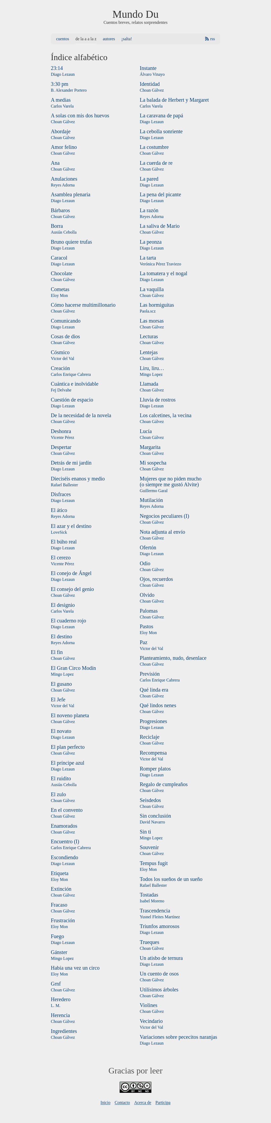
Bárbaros (60, 210)
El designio (63, 605)
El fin (57, 652)
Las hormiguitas (157, 305)
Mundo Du (135, 14)
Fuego (57, 936)
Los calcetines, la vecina (165, 415)
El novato (61, 731)
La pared (149, 179)
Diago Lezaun (63, 74)
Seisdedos (150, 800)
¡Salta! (126, 39)
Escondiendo (64, 857)
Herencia (60, 1015)
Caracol (59, 258)
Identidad (150, 84)
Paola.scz (148, 311)
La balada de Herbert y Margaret (174, 100)
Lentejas (149, 352)
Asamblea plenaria (70, 194)
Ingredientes (64, 1031)
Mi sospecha (153, 463)
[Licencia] (135, 1091)
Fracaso (59, 905)
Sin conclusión (155, 816)
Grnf (56, 984)
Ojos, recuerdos (156, 579)
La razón (149, 210)
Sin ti (145, 832)
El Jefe (58, 699)
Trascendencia (155, 910)
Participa (162, 1102)
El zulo (58, 794)
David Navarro (152, 822)
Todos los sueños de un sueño (171, 879)
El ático (59, 510)
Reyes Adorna (63, 185)
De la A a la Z (86, 39)
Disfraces (61, 494)
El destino (61, 636)
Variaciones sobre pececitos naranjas (178, 1037)
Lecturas (149, 336)
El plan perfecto (68, 747)
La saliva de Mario (160, 226)
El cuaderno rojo (68, 620)
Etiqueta (60, 873)
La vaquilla (152, 289)
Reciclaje (149, 737)
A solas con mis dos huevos (80, 115)
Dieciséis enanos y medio (78, 479)
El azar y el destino (71, 526)
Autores (109, 39)
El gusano (61, 684)
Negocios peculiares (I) (164, 516)
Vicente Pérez (62, 437)
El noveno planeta (70, 715)
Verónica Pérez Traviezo (160, 264)
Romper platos (155, 769)
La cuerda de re (156, 163)
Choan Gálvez (63, 121)
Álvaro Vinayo (152, 74)
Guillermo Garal (154, 490)
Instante (148, 68)
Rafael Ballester (64, 485)
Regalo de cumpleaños (164, 784)
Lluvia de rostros (158, 400)
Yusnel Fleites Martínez (160, 917)
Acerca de (142, 1102)
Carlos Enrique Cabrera (71, 374)
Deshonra (61, 431)
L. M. (55, 1005)
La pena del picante (160, 194)
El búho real (64, 542)
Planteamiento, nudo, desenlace (173, 658)
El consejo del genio (72, 589)
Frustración (63, 920)
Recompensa (153, 753)
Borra (57, 226)
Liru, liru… (152, 368)
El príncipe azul (67, 763)
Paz (143, 642)
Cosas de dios (65, 336)
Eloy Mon (59, 295)
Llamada (149, 384)
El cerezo (61, 557)
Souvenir (149, 847)
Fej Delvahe (61, 390)
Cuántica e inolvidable (74, 384)
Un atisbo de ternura (161, 958)
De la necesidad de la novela (81, 415)
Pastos (146, 626)
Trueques (149, 942)
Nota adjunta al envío (162, 532)
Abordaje (60, 131)
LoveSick (59, 532)
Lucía (146, 431)
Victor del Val (62, 358)
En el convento (67, 810)
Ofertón (148, 547)
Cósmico (60, 352)
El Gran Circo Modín (73, 668)
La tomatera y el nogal (163, 273)
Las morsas (152, 321)
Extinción (61, 889)
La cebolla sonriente (161, 131)
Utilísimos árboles (159, 989)
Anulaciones (64, 179)
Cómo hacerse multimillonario (83, 305)
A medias (61, 100)
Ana (55, 163)
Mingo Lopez (62, 674)
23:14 (57, 68)
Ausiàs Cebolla (63, 232)
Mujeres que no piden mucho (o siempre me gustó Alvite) (170, 481)
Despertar (61, 447)
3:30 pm (59, 84)
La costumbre (154, 147)
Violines (148, 1005)
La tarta (148, 258)
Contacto (122, 1102)
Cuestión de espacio (72, 400)
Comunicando (65, 321)
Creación (60, 368)
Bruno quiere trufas (71, 242)
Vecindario (151, 1021)
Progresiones (153, 721)
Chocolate (61, 273)
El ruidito (61, 778)
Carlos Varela (62, 106)
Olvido (147, 595)
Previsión (150, 674)
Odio (145, 563)
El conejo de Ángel (71, 573)
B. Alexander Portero (69, 90)
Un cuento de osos (159, 974)
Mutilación (151, 500)
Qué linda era (154, 690)
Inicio (105, 1102)
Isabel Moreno (152, 901)
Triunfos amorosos (159, 926)
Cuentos (62, 39)
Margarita (150, 447)
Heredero (60, 999)
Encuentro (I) (65, 841)
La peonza (151, 242)
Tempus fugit (154, 863)
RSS (212, 39)
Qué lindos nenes (158, 705)
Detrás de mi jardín (71, 463)
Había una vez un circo (75, 968)
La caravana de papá (161, 115)
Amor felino (64, 147)
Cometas (60, 289)
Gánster (59, 952)
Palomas (149, 611)
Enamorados (64, 826)
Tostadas (149, 895)
